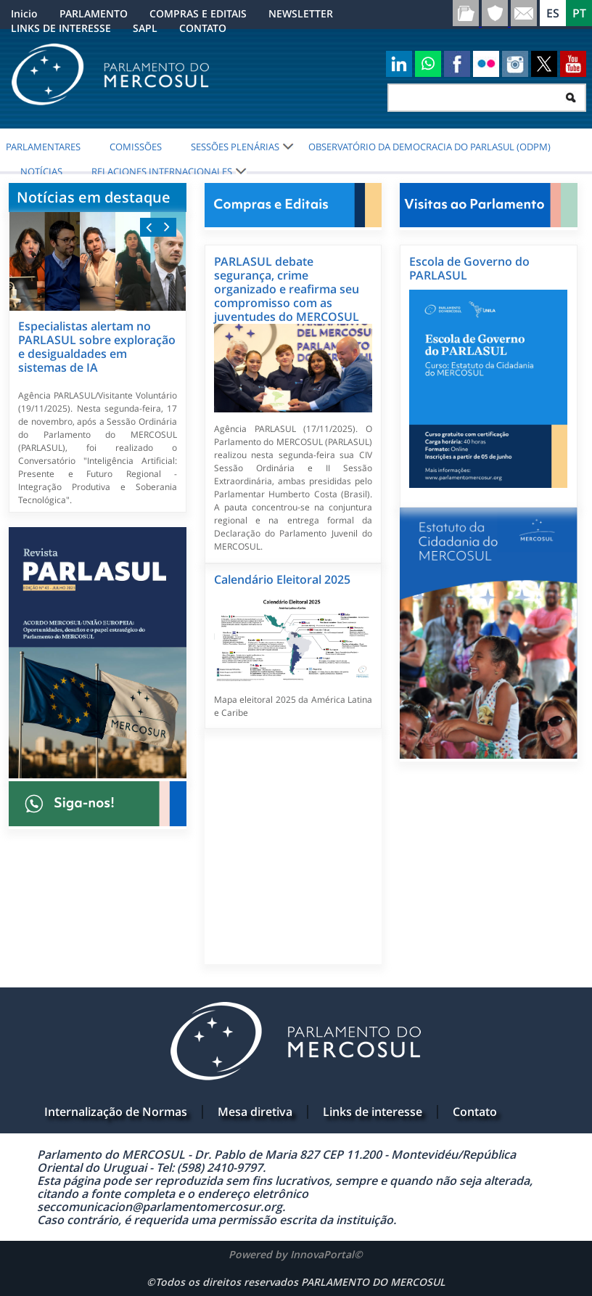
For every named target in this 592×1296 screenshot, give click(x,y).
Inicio (24, 13)
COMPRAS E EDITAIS (198, 13)
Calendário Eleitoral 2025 (282, 579)
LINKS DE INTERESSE (61, 28)
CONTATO (202, 28)
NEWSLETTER (300, 13)
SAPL (145, 28)
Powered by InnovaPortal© (296, 1254)
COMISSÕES (136, 146)
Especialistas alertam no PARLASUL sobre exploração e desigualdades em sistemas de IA (97, 346)
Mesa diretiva (255, 1112)
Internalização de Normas (115, 1112)
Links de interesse (372, 1112)
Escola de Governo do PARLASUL (469, 268)
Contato (475, 1112)
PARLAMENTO (93, 13)
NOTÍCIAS (41, 171)
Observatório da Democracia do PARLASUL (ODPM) (429, 146)
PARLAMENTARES (43, 146)
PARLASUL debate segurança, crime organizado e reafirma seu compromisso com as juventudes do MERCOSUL (286, 289)
